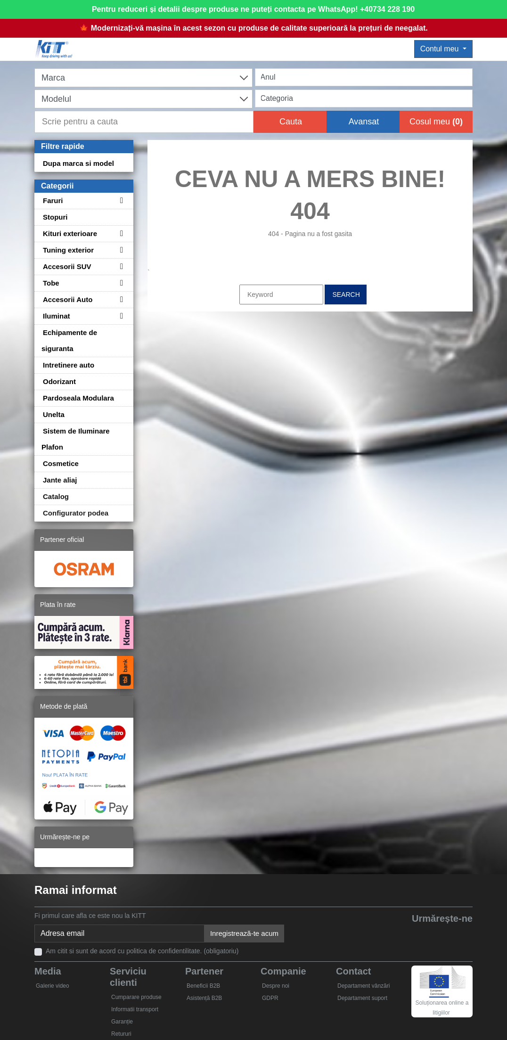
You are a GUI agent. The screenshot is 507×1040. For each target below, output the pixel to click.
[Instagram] (462, 934)
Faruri (53, 201)
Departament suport (362, 998)
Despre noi (275, 986)
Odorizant (59, 381)
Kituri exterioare (70, 233)
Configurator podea (75, 513)
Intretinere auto (68, 365)
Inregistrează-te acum (244, 933)
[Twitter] (397, 934)
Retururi (121, 1034)
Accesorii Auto (67, 299)
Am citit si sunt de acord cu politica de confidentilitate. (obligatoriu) (142, 951)
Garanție (122, 1021)
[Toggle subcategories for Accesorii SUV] (120, 266)
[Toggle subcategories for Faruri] (120, 201)
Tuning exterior (68, 250)
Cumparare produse (136, 997)
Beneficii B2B (203, 986)
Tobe (51, 283)
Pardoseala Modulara (78, 398)
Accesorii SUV (67, 266)
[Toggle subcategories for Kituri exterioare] (120, 233)
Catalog (56, 496)
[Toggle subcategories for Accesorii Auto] (120, 299)
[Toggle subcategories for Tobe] (120, 283)
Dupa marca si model (78, 163)
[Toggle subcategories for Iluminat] (120, 316)
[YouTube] (419, 934)
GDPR (270, 998)
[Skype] (441, 934)
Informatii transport (134, 1009)
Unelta (54, 414)
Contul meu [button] (440, 49)
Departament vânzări (363, 986)
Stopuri (55, 217)
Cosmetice (61, 463)
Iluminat (56, 316)
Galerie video (52, 986)
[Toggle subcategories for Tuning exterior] (120, 250)
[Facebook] (375, 934)
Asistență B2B (204, 998)
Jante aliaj (60, 480)
